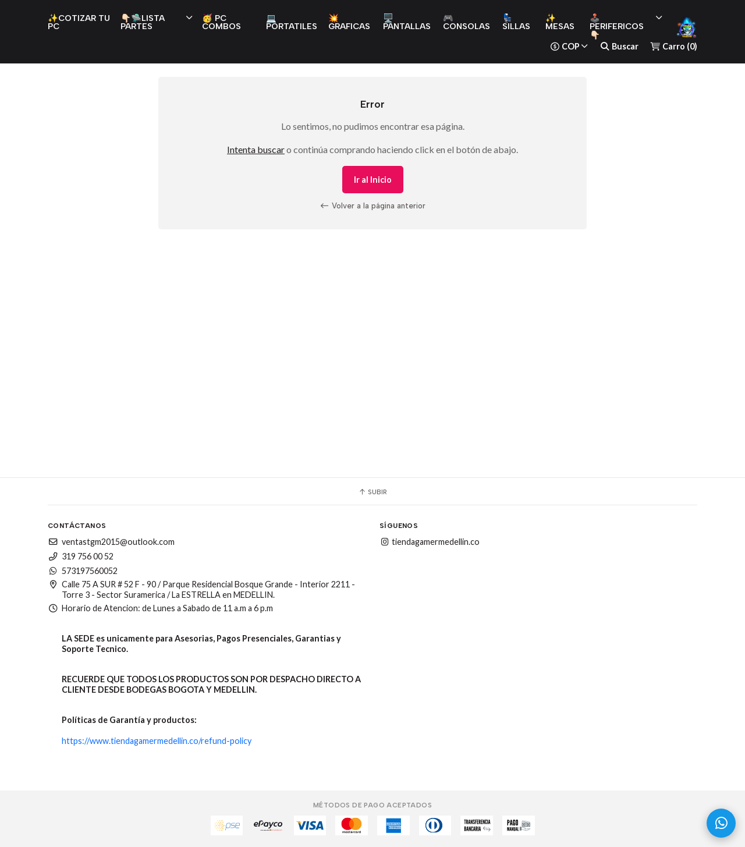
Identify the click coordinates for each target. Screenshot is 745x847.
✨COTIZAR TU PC (79, 22)
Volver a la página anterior (372, 205)
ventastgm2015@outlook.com (111, 542)
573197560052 (83, 571)
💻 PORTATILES (291, 22)
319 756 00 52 (80, 556)
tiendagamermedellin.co (429, 542)
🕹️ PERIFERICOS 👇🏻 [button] (626, 26)
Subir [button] (372, 492)
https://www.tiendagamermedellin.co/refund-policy (156, 741)
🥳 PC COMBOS (221, 22)
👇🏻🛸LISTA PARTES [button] (156, 22)
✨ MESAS (559, 22)
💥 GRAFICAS (349, 22)
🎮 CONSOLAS (466, 22)
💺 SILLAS (516, 22)
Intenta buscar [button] (256, 149)
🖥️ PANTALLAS (407, 22)
